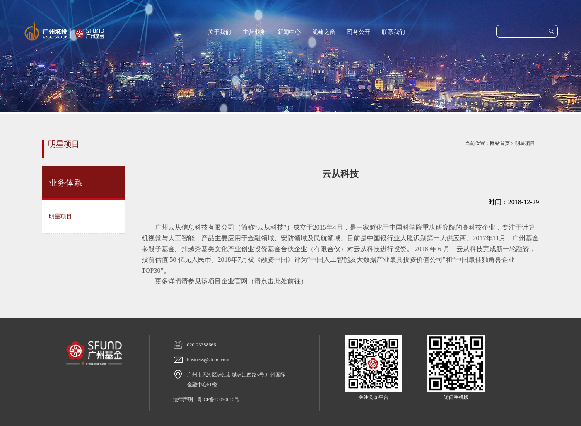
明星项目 (525, 143)
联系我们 (393, 32)
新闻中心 (289, 32)
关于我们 (219, 32)
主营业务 (254, 32)
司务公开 (358, 32)
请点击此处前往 (277, 281)
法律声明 (183, 399)
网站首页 (500, 143)
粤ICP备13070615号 (218, 399)
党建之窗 (323, 32)
